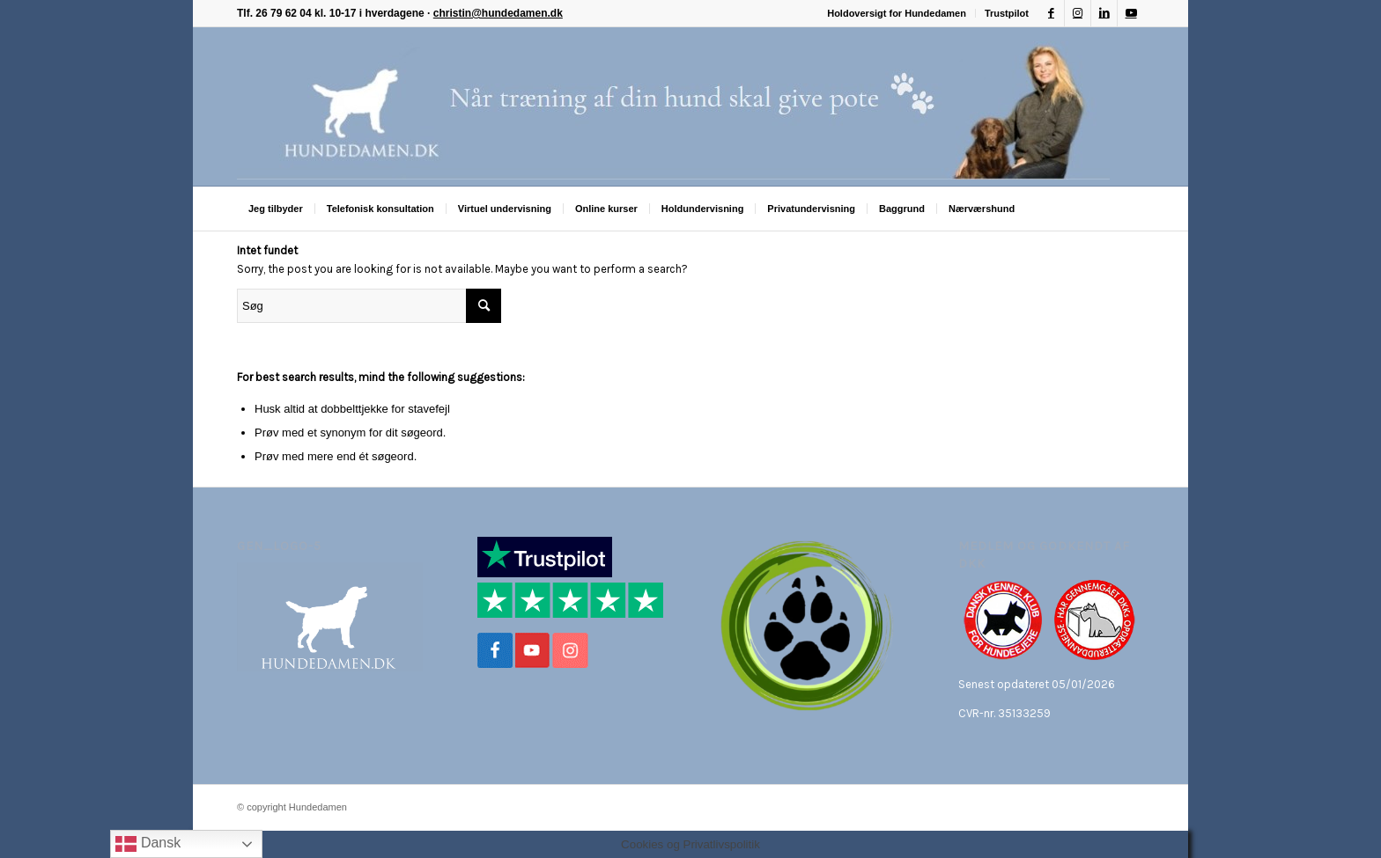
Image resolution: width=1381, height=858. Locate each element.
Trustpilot (1007, 13)
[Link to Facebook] (1051, 13)
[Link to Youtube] (1131, 13)
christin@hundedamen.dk (498, 13)
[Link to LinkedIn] (1104, 13)
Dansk (148, 843)
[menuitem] (897, 13)
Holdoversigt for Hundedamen (896, 13)
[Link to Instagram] (1077, 13)
